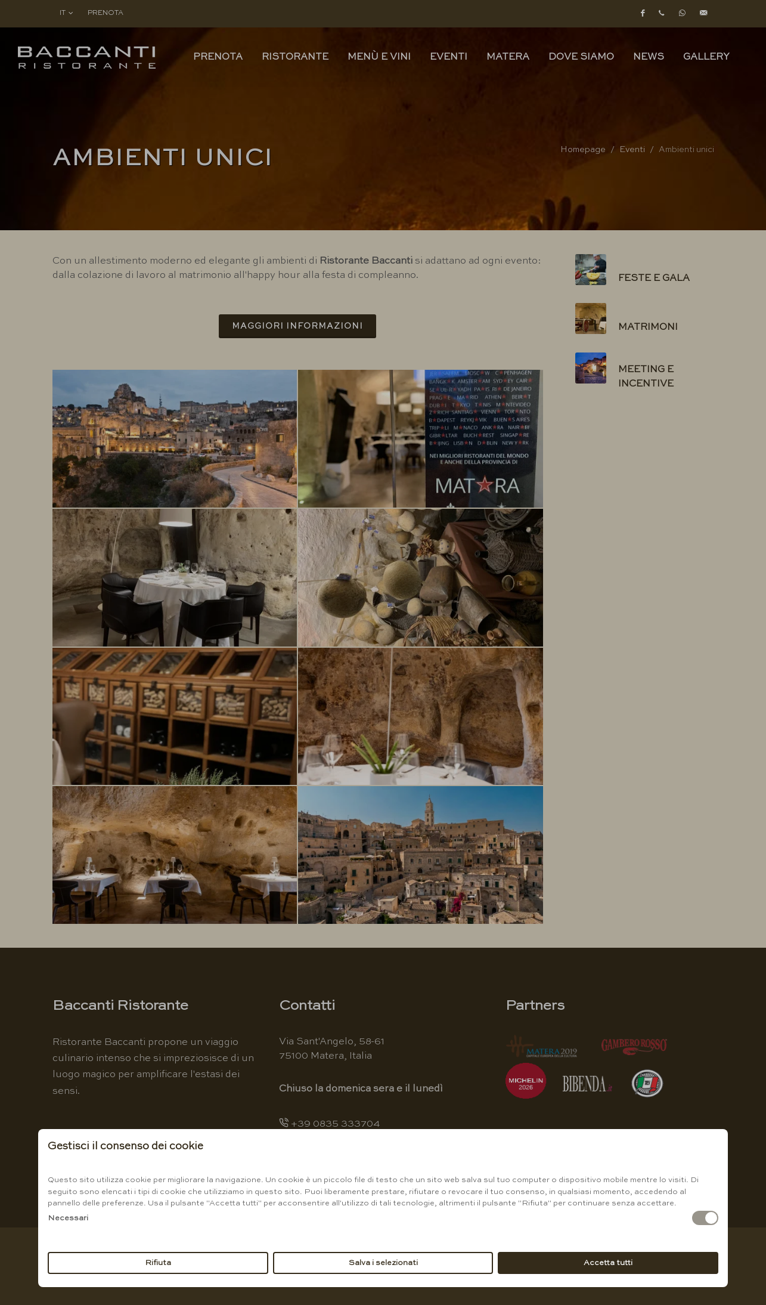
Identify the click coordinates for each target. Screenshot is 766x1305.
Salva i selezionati (383, 1263)
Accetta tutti (608, 1263)
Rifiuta (158, 1263)
